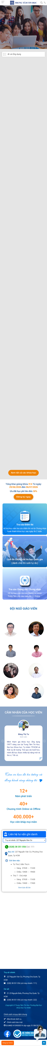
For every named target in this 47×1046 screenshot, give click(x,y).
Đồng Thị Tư (23, 734)
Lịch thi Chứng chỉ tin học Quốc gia (25, 559)
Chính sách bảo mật (15, 1022)
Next (45, 741)
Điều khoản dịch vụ (14, 1019)
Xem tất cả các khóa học (23, 473)
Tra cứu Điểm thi (24, 524)
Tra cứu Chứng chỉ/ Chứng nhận (25, 589)
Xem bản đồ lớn (24, 888)
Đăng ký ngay (23, 497)
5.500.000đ (33, 371)
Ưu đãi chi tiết (32, 100)
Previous (1, 741)
